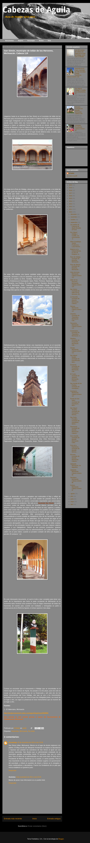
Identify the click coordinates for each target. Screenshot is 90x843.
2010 (70, 212)
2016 (70, 196)
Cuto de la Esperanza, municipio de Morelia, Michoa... (74, 449)
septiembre (74, 222)
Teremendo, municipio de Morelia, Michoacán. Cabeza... (74, 430)
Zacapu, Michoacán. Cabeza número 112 (76, 350)
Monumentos (9, 40)
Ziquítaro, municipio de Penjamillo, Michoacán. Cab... (74, 342)
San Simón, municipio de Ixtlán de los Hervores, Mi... (75, 291)
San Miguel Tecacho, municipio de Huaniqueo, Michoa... (74, 411)
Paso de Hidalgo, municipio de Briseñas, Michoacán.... (75, 259)
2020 (70, 185)
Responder (12, 770)
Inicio (34, 819)
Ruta (49, 40)
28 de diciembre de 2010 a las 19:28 (30, 742)
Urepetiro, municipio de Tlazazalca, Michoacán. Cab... (74, 317)
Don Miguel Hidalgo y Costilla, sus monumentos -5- (75, 236)
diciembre (74, 214)
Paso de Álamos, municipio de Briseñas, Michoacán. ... (75, 267)
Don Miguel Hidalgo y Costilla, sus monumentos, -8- (80, 91)
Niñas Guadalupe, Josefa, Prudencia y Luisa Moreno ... (76, 244)
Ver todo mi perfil (72, 176)
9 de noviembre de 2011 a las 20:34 (28, 777)
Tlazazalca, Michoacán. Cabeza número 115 (76, 325)
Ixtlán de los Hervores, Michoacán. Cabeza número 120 (76, 283)
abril (72, 504)
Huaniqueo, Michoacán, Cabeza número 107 (76, 393)
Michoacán (23, 731)
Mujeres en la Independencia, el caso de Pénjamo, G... (75, 251)
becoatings (13, 742)
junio (72, 499)
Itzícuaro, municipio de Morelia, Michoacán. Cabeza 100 (79, 110)
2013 (70, 204)
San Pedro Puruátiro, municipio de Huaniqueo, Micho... (74, 421)
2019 (70, 187)
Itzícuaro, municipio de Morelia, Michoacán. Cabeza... (74, 458)
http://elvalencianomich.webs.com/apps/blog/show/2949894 (26, 713)
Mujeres (20, 40)
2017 (70, 193)
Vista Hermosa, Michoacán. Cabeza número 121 (76, 274)
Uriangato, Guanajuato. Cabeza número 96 (80, 128)
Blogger (61, 839)
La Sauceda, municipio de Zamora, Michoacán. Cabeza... (74, 300)
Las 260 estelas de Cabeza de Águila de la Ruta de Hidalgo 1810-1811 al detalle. (80, 53)
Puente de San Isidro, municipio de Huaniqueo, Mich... (74, 402)
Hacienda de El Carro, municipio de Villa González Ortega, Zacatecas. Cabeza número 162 (76, 73)
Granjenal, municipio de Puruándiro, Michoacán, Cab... (74, 368)
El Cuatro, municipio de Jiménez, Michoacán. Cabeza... (74, 377)
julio (72, 496)
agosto (73, 493)
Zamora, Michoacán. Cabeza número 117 (76, 308)
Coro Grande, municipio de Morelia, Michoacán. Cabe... (74, 439)
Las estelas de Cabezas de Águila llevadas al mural (75, 227)
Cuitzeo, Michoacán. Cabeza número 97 (76, 487)
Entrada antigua (54, 819)
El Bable (71, 173)
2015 (70, 198)
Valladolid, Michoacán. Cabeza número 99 (76, 472)
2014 (70, 201)
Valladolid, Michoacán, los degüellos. (75, 465)
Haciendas (15, 731)
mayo (72, 501)
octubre (73, 219)
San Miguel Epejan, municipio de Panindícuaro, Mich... (75, 359)
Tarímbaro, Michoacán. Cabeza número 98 (76, 480)
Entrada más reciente (13, 819)
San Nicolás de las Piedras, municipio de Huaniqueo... (76, 386)
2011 (70, 209)
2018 (70, 190)
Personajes (31, 40)
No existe (31, 731)
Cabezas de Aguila (36, 9)
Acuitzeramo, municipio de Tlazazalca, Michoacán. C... (75, 333)
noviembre (74, 217)
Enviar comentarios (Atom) (37, 826)
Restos (41, 40)
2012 (70, 206)
